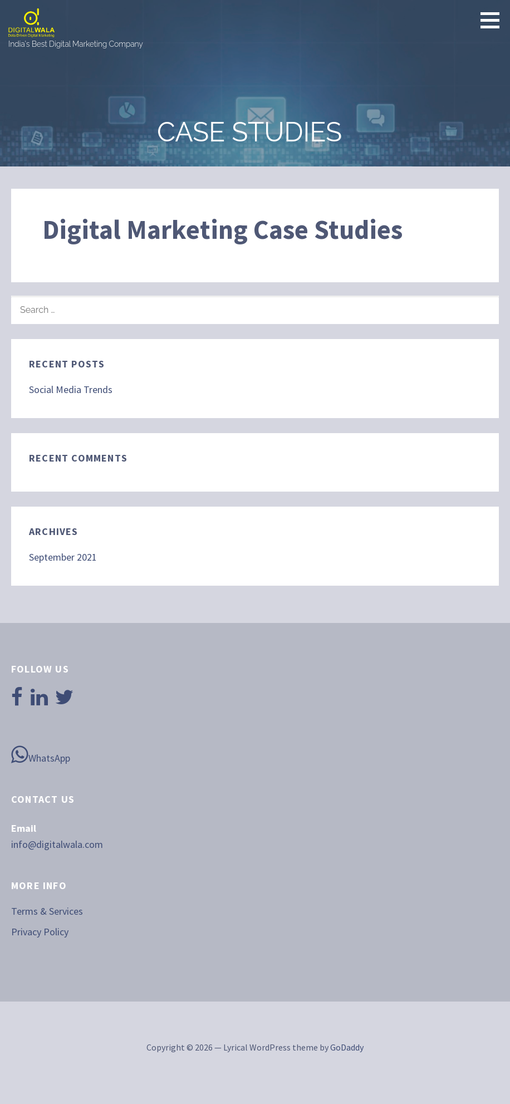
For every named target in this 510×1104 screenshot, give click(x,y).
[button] (494, 20)
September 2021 (63, 557)
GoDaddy (347, 1047)
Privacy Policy (39, 931)
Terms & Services (47, 911)
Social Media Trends (70, 389)
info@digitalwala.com (57, 844)
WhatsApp (40, 754)
